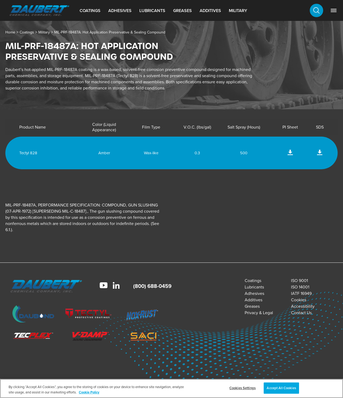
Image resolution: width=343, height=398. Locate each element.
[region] (171, 388)
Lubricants (152, 10)
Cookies (298, 300)
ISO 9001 (299, 280)
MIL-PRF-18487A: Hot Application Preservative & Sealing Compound (109, 32)
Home (10, 32)
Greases (182, 10)
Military (238, 10)
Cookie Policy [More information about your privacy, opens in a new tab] (89, 392)
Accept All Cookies (281, 388)
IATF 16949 (301, 293)
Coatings (90, 10)
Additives (210, 10)
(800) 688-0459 (152, 286)
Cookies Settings (242, 388)
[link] (334, 10)
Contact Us (301, 313)
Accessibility (303, 306)
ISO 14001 (300, 287)
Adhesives (120, 10)
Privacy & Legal (259, 313)
